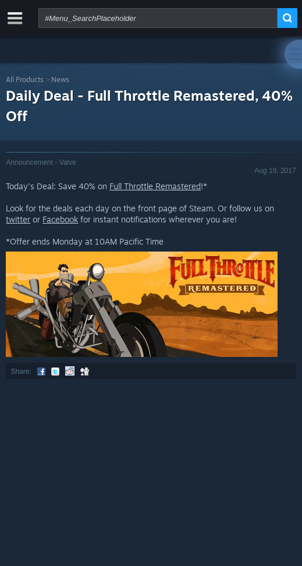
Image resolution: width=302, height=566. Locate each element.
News (60, 79)
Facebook (60, 219)
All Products (25, 79)
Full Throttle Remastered (155, 186)
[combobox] (158, 18)
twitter (18, 219)
